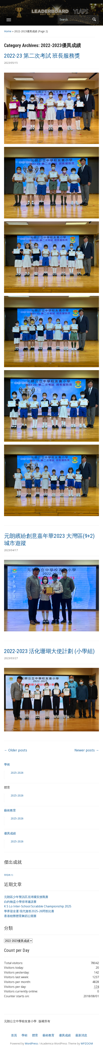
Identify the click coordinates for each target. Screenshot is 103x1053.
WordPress (31, 1043)
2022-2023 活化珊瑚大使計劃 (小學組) (49, 651)
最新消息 (81, 1035)
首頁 (14, 1035)
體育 (35, 1035)
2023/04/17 (11, 550)
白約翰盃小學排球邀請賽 (20, 902)
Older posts (15, 750)
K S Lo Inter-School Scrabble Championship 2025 (37, 906)
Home (7, 31)
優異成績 (10, 833)
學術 (7, 764)
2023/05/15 (11, 62)
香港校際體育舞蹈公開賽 (20, 916)
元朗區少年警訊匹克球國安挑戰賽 (26, 897)
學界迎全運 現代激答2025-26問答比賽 (29, 911)
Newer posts (86, 750)
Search (94, 19)
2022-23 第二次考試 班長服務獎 (42, 55)
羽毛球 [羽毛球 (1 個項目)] (8, 875)
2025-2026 (17, 772)
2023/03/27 (11, 658)
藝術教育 (10, 810)
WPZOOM (87, 1043)
